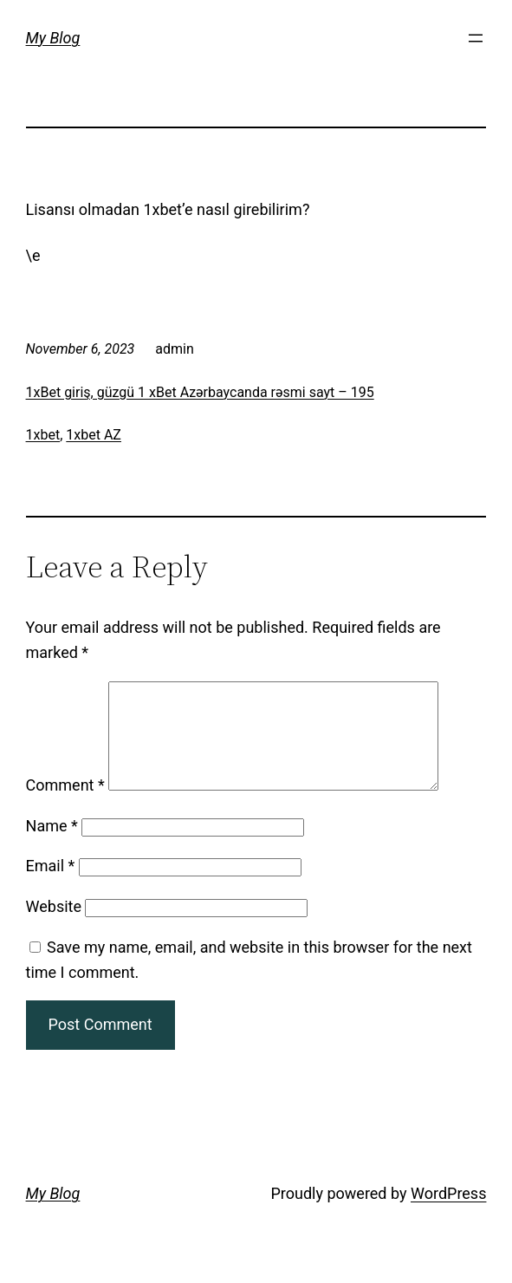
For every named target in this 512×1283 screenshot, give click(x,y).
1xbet (43, 435)
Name (52, 846)
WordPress (448, 1214)
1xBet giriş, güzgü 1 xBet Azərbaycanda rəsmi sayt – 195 (200, 392)
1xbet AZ (93, 435)
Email (50, 886)
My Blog (53, 38)
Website (53, 927)
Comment (65, 806)
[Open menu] (475, 38)
